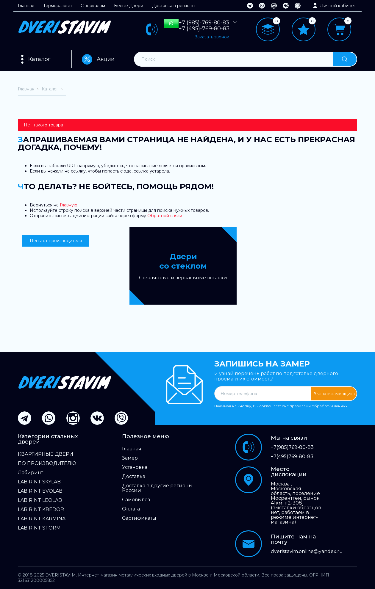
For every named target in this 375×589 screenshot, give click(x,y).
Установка (134, 467)
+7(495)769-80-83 (292, 456)
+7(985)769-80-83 (292, 447)
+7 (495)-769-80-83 (204, 28)
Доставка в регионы (173, 5)
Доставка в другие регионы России (157, 488)
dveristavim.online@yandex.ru (296, 551)
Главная (26, 5)
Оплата (131, 509)
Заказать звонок (212, 37)
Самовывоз (136, 499)
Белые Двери (128, 5)
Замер (130, 458)
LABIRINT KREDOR (41, 509)
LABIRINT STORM (39, 528)
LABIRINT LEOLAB (40, 500)
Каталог (39, 59)
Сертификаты (139, 518)
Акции (98, 59)
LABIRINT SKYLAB (39, 482)
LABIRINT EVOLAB (40, 491)
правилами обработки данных (318, 406)
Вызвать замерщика (334, 393)
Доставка (133, 476)
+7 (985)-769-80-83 (204, 22)
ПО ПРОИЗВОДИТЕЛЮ (47, 463)
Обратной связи (164, 215)
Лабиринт (30, 472)
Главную (68, 205)
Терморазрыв (57, 5)
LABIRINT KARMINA (41, 518)
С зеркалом (93, 5)
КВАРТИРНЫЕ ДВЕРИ (45, 454)
